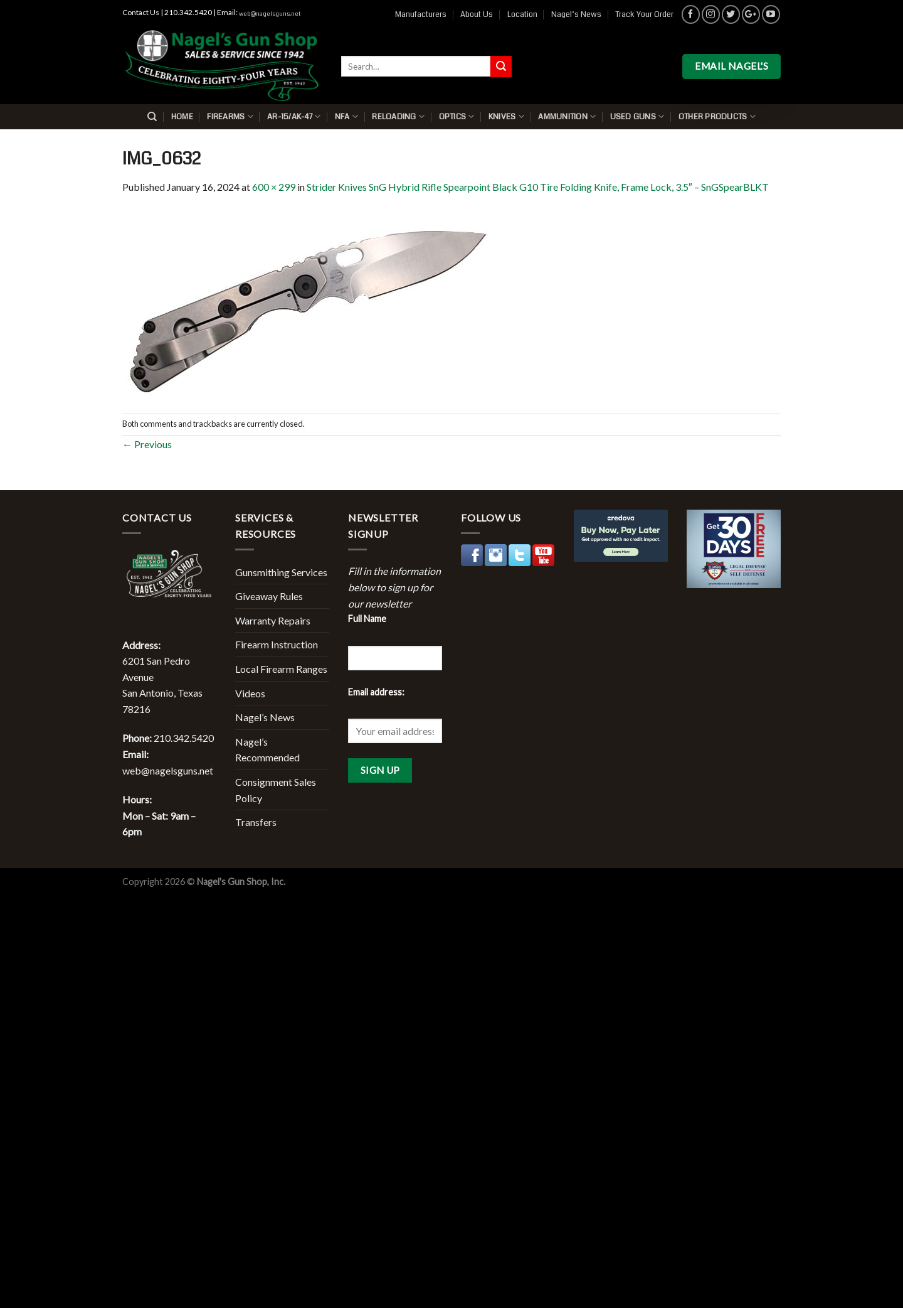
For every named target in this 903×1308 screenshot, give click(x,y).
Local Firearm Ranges (281, 669)
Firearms (230, 116)
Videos (250, 693)
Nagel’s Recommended (267, 750)
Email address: (376, 692)
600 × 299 (273, 187)
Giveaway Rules (269, 596)
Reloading (398, 116)
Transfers (256, 822)
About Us (476, 14)
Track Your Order (644, 14)
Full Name (367, 618)
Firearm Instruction (276, 644)
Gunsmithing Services (281, 572)
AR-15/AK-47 (293, 116)
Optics (457, 116)
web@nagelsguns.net (269, 13)
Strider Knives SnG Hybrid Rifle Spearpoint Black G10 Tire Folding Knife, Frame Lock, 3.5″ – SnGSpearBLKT (538, 187)
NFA (346, 116)
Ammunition (567, 116)
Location (522, 14)
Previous (147, 444)
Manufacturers (420, 14)
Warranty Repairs (272, 620)
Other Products (717, 116)
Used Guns (637, 116)
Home (182, 116)
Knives (506, 116)
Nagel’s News (576, 14)
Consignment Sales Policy (275, 790)
